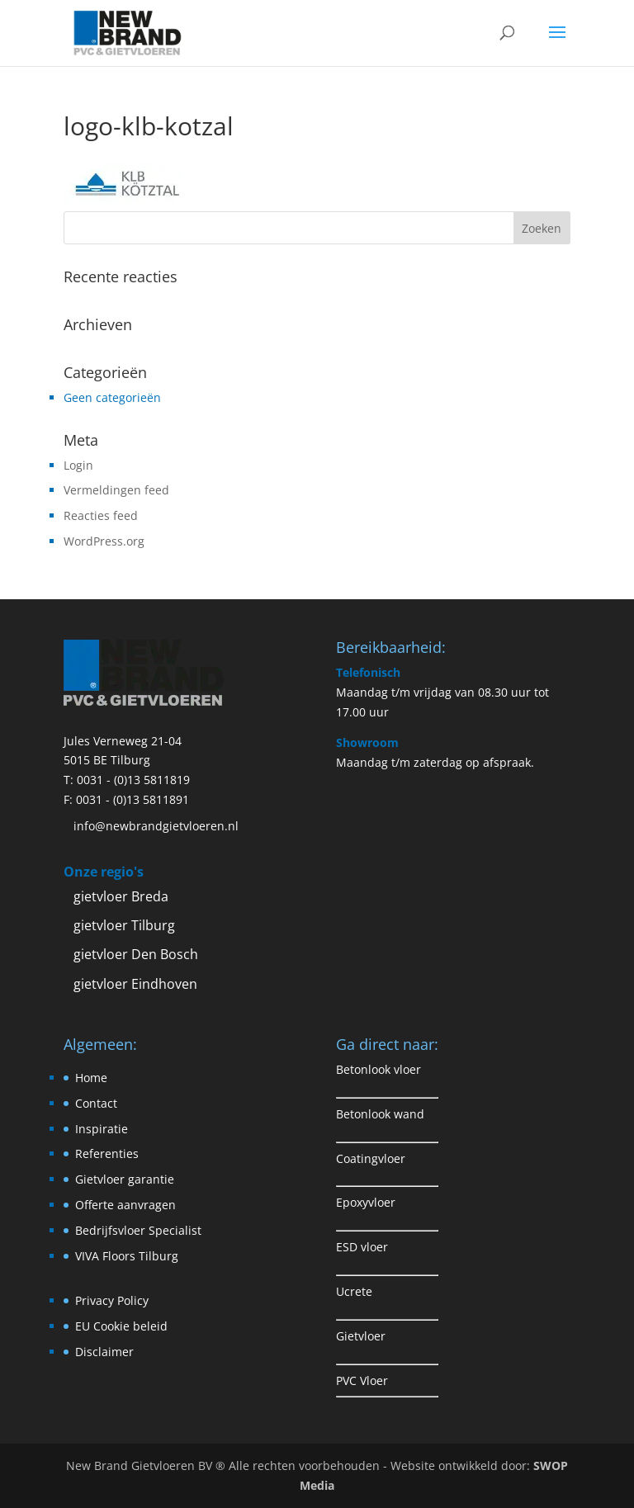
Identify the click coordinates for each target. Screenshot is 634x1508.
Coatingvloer (370, 1158)
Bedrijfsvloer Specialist (138, 1230)
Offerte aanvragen (125, 1205)
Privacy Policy (112, 1300)
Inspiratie (101, 1129)
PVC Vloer (362, 1380)
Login (78, 465)
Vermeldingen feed (116, 490)
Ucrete (354, 1291)
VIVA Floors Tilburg (126, 1256)
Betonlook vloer (378, 1069)
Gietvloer (361, 1336)
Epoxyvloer (365, 1202)
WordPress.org (104, 541)
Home (91, 1077)
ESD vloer (362, 1247)
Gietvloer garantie (124, 1179)
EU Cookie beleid (121, 1326)
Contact (96, 1103)
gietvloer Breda (120, 896)
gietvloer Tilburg (124, 925)
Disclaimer (104, 1351)
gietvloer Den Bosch (135, 954)
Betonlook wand (380, 1114)
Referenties (107, 1153)
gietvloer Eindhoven (135, 984)
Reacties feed (101, 515)
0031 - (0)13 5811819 (133, 779)
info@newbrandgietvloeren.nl (156, 826)
